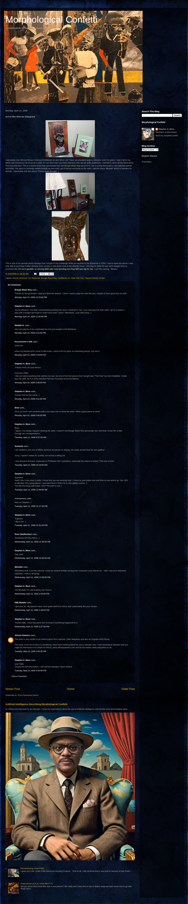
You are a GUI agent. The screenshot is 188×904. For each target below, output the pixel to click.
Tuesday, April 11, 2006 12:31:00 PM (31, 525)
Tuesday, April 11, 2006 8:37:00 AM (30, 437)
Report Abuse (149, 156)
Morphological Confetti (51, 19)
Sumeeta (19, 446)
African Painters (22, 635)
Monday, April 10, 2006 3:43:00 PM (30, 355)
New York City (77, 278)
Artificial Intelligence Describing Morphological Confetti (36, 704)
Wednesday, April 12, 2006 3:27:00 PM (32, 626)
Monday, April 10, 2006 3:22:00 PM (30, 333)
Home (71, 689)
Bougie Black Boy (72, 166)
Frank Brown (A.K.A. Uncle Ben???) (37, 883)
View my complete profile (167, 135)
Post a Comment (19, 676)
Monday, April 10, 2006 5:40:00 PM (30, 415)
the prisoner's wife (23, 341)
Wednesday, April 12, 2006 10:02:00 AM (32, 558)
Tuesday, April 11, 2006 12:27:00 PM (31, 506)
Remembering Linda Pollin (32, 868)
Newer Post (13, 689)
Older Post (128, 689)
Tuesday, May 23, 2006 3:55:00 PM (30, 670)
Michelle (19, 567)
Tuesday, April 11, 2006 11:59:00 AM (31, 490)
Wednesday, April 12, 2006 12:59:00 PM (33, 577)
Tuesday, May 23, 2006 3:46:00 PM (30, 651)
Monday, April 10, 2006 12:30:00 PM (31, 316)
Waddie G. (19, 325)
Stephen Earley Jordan (95, 278)
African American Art (21, 278)
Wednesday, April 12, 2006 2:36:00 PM (32, 610)
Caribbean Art (64, 278)
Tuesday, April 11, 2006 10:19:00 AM (31, 465)
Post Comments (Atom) (28, 695)
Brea (17, 408)
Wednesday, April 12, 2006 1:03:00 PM (32, 594)
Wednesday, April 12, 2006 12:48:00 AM (32, 542)
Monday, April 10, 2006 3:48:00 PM (30, 382)
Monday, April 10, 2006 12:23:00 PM (31, 297)
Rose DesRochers (23, 534)
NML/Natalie (20, 602)
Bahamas (36, 278)
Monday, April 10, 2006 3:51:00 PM (30, 399)
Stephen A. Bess (22, 306)
